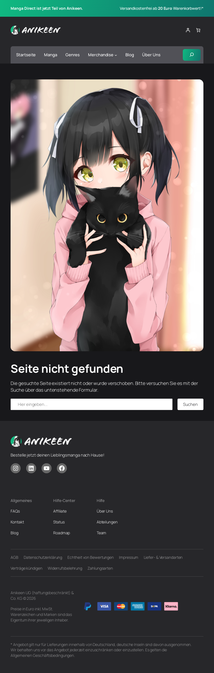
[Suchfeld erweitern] (192, 55)
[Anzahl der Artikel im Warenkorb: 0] (198, 30)
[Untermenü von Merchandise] (116, 54)
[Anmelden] (188, 30)
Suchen (190, 404)
